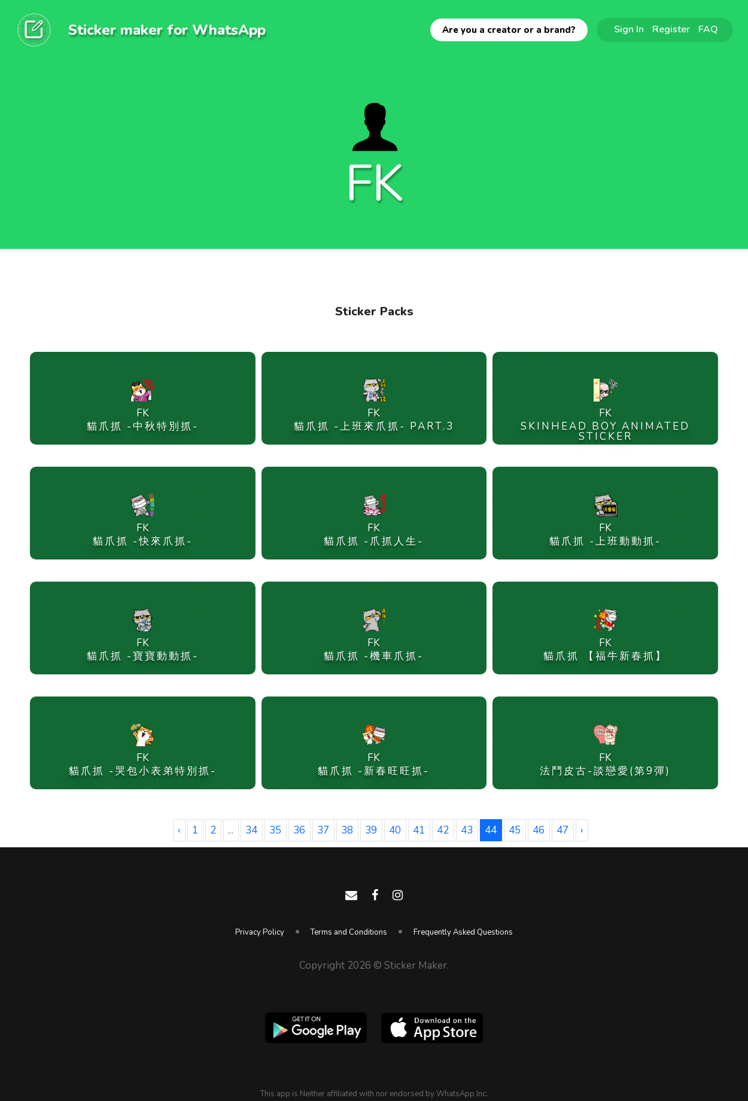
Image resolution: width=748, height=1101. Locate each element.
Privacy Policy (259, 932)
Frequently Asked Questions (463, 932)
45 (515, 830)
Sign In (629, 29)
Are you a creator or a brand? (509, 30)
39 (371, 830)
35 (275, 830)
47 (562, 830)
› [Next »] (581, 830)
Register (671, 29)
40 (395, 830)
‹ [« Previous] (179, 830)
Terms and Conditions (349, 932)
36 (299, 830)
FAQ (708, 29)
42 (443, 830)
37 (323, 830)
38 (347, 830)
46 (539, 830)
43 (467, 830)
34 (251, 830)
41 (419, 830)
